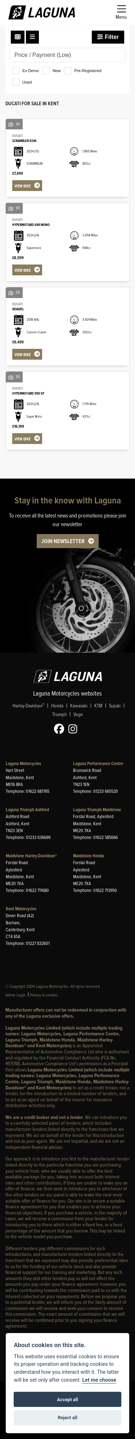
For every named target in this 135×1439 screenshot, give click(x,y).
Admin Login (15, 995)
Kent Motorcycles (21, 908)
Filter (108, 37)
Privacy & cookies (44, 995)
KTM (98, 705)
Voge (78, 714)
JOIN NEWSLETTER (63, 541)
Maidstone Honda (88, 855)
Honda (57, 705)
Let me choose (99, 1380)
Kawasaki (78, 705)
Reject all (67, 1417)
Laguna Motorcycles (23, 763)
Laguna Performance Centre (98, 763)
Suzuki (115, 705)
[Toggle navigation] (121, 12)
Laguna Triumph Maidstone (97, 809)
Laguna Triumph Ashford (27, 809)
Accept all (67, 1399)
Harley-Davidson (28, 705)
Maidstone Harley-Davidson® (31, 855)
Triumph (59, 714)
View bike (22, 186)
